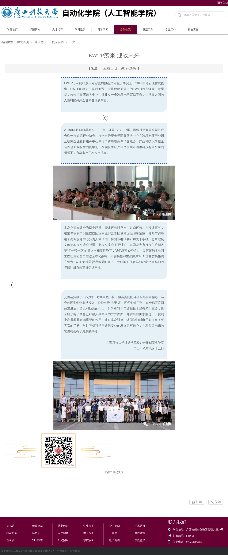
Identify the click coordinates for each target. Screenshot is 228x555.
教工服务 (88, 533)
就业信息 (63, 525)
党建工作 (148, 29)
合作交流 (125, 29)
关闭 (218, 502)
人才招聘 (63, 533)
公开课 (113, 533)
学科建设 (80, 29)
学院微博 (140, 533)
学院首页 (12, 29)
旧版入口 (222, 2)
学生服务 (88, 525)
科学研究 (102, 29)
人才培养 (57, 29)
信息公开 (37, 533)
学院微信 (140, 540)
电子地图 (114, 540)
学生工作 (170, 29)
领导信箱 (37, 525)
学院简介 (35, 29)
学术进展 (140, 525)
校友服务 (88, 540)
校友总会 (11, 533)
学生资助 (114, 525)
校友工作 (193, 29)
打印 (199, 502)
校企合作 (58, 42)
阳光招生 (63, 540)
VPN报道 (37, 540)
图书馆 (10, 525)
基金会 (10, 540)
